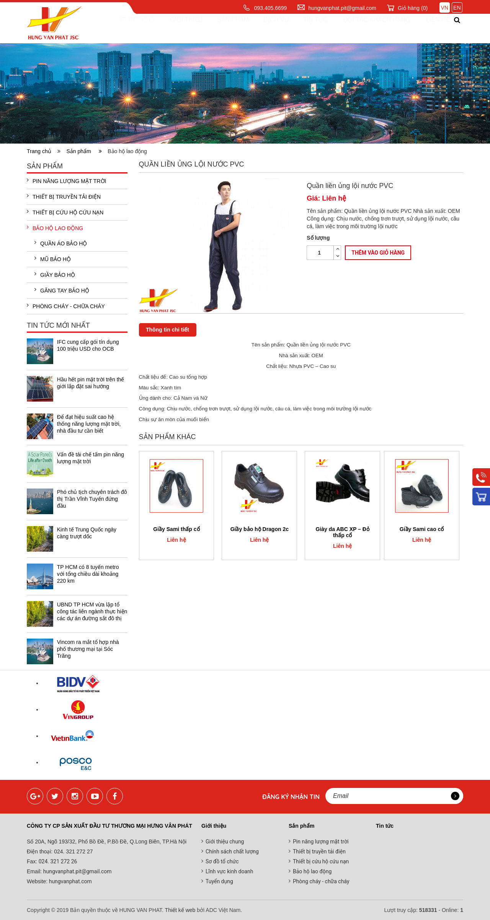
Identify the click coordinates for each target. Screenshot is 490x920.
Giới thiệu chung (225, 841)
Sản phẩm (226, 28)
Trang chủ (131, 28)
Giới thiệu (180, 28)
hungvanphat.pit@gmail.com (342, 8)
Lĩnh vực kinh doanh (229, 871)
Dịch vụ (268, 28)
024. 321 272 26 (57, 861)
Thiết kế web (180, 910)
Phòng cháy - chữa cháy (66, 305)
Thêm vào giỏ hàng (378, 253)
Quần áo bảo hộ (60, 243)
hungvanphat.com (69, 881)
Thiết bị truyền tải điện (64, 196)
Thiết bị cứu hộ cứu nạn (65, 212)
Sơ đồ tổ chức (222, 861)
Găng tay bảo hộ (61, 290)
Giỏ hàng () (413, 8)
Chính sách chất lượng (232, 851)
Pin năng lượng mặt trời (66, 180)
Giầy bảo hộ (54, 274)
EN (457, 8)
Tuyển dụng (219, 881)
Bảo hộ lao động (55, 227)
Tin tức (307, 28)
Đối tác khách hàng (369, 28)
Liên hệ (430, 28)
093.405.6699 (270, 8)
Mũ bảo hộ (52, 258)
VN (444, 8)
